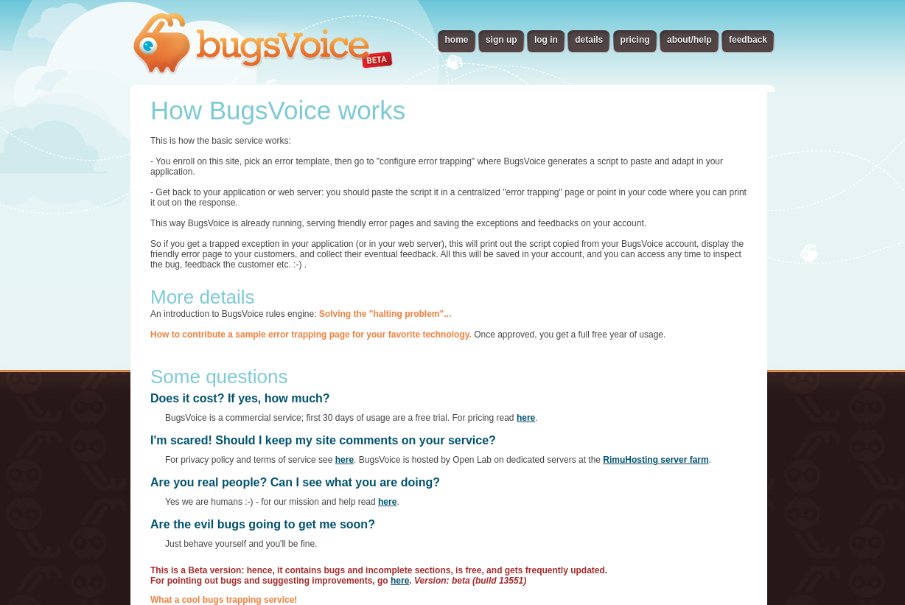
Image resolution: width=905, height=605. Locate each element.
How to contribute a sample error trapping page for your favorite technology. (311, 334)
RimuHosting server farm (655, 460)
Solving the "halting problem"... (385, 314)
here (526, 418)
